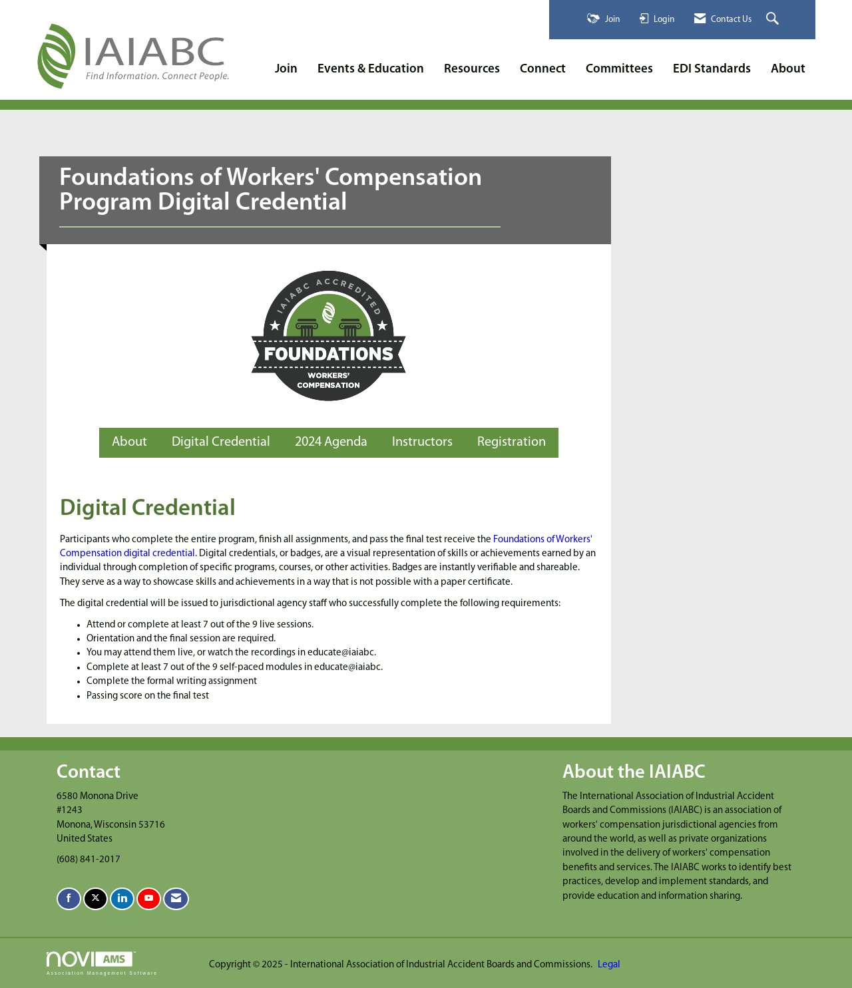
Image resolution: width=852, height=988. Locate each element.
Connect (543, 69)
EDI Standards (712, 69)
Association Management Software (102, 963)
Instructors (422, 442)
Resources (472, 69)
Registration (511, 442)
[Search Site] (774, 19)
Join (286, 69)
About (788, 69)
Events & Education (371, 69)
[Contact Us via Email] (176, 899)
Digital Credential (221, 442)
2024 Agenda (331, 442)
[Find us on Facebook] (69, 899)
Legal (609, 965)
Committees (619, 69)
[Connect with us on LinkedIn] (122, 899)
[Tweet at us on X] (95, 899)
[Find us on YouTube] (148, 899)
